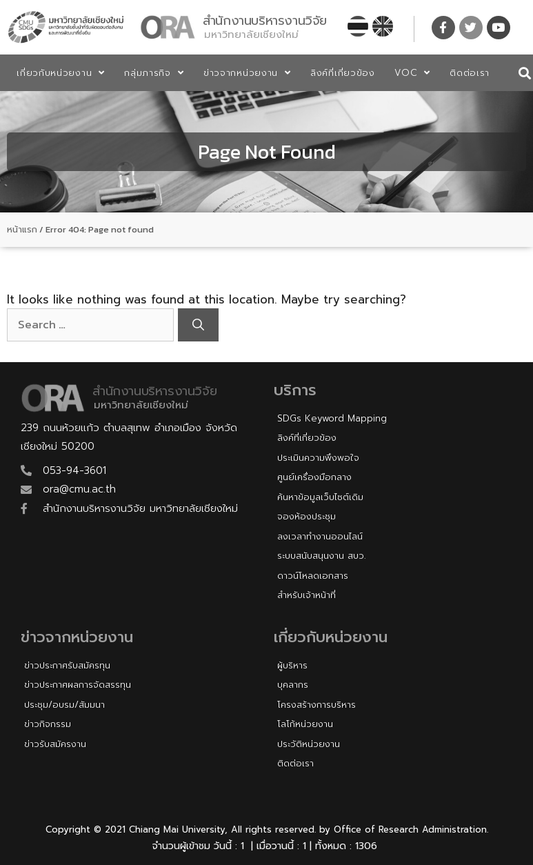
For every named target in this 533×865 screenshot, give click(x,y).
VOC (412, 73)
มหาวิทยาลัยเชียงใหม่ (251, 34)
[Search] (198, 324)
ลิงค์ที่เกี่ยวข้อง (342, 72)
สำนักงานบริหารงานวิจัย (265, 20)
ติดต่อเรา (470, 72)
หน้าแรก (22, 229)
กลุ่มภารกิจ (153, 73)
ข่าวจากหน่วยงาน (247, 73)
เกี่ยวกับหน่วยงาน (61, 73)
